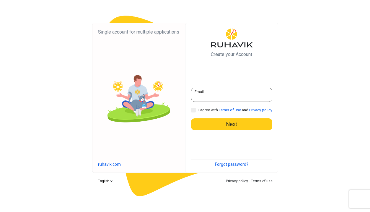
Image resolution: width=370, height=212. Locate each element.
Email (199, 92)
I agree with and (235, 110)
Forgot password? (231, 164)
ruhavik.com (109, 164)
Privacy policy (260, 110)
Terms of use (230, 110)
